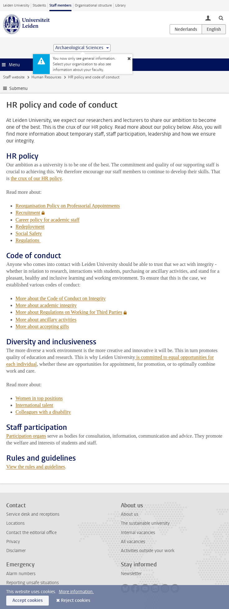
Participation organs (26, 436)
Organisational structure (93, 5)
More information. (76, 592)
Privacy (13, 542)
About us (129, 514)
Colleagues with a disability (43, 412)
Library (120, 5)
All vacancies (133, 542)
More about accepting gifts (42, 326)
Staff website (14, 77)
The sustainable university (145, 523)
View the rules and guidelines (35, 466)
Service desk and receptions (32, 514)
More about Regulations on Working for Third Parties (69, 312)
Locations (15, 523)
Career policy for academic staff (48, 219)
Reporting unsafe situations (32, 583)
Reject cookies (75, 600)
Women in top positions (39, 398)
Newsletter (131, 574)
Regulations (28, 240)
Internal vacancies (138, 533)
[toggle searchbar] (221, 18)
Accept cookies (27, 600)
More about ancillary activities (46, 319)
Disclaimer (16, 551)
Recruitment (28, 212)
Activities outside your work (147, 551)
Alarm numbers (20, 574)
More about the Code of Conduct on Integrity (61, 298)
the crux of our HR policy (36, 178)
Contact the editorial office (31, 533)
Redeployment (30, 226)
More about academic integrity (46, 305)
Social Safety (29, 233)
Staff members (60, 5)
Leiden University (16, 5)
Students (39, 5)
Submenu (18, 88)
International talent (34, 405)
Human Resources (46, 77)
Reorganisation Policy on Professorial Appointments (68, 205)
